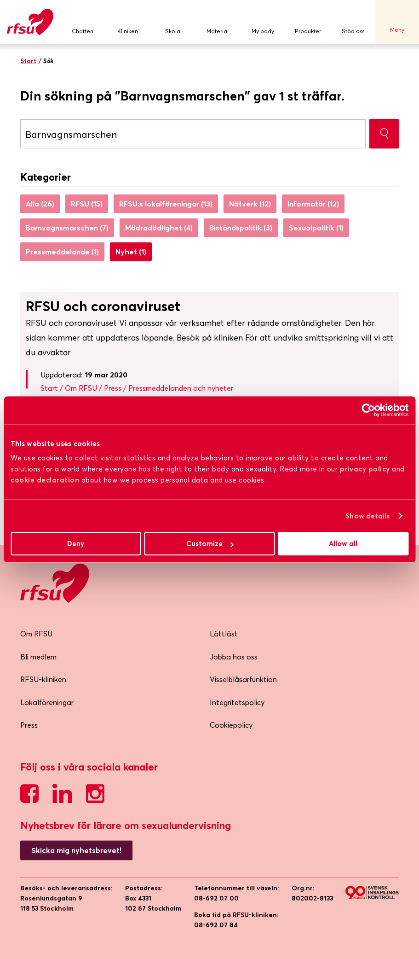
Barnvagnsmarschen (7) (67, 227)
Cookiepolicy (231, 725)
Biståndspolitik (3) (240, 227)
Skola (172, 22)
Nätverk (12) (250, 203)
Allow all (343, 543)
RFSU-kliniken (43, 679)
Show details (367, 516)
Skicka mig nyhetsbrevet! (76, 850)
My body (263, 22)
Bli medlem (38, 656)
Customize (210, 543)
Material (217, 22)
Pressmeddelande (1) (62, 251)
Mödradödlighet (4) (159, 227)
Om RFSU (36, 633)
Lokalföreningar (47, 702)
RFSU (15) (87, 203)
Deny (75, 543)
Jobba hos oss (234, 656)
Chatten (82, 22)
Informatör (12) (313, 203)
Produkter (308, 22)
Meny (397, 22)
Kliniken (127, 22)
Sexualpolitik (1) (316, 227)
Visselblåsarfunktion (243, 679)
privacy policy (365, 469)
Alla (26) (40, 203)
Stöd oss (353, 22)
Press (29, 725)
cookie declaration (45, 480)
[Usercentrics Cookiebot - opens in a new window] (368, 410)
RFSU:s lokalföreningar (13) (165, 203)
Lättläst (224, 633)
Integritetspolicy (237, 702)
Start (28, 61)
